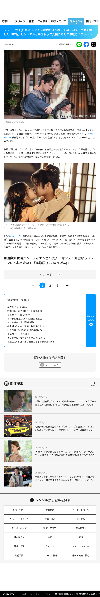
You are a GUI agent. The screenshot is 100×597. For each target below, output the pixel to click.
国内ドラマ (19, 537)
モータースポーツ (80, 509)
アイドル (42, 21)
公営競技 (19, 555)
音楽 (31, 21)
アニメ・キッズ (19, 528)
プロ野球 (50, 509)
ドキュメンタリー (80, 546)
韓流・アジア (58, 21)
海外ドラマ (76, 21)
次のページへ (50, 274)
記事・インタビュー (32, 593)
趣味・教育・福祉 (80, 555)
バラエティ (50, 546)
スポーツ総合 (19, 509)
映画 (50, 537)
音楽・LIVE (50, 518)
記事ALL (6, 21)
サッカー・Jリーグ (19, 518)
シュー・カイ (16, 235)
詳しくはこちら (91, 320)
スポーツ (20, 21)
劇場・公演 (19, 546)
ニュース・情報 (49, 555)
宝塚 (81, 537)
